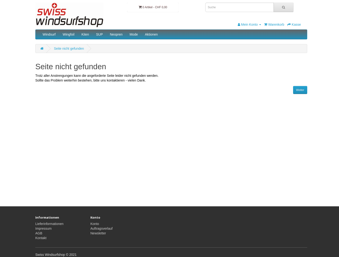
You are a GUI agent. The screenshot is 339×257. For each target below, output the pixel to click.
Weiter (300, 90)
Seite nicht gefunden (69, 48)
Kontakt (40, 238)
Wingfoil (68, 34)
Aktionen (151, 34)
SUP (99, 34)
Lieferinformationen (49, 224)
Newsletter (98, 233)
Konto (94, 224)
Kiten (85, 34)
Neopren (116, 34)
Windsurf (49, 34)
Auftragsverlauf (101, 228)
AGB (38, 233)
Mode (133, 34)
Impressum (43, 228)
